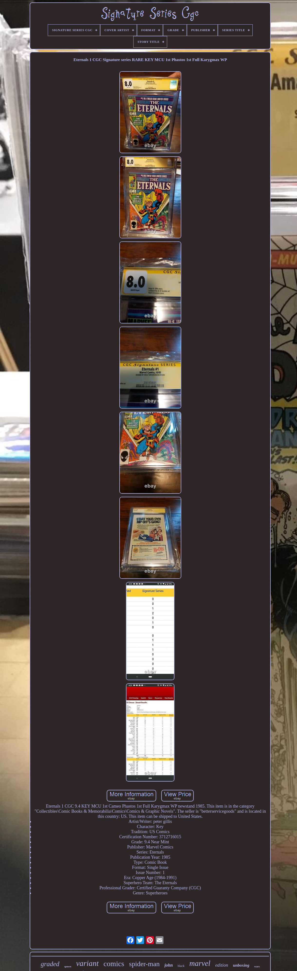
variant (87, 963)
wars (257, 966)
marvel (199, 963)
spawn (67, 966)
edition (221, 965)
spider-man (144, 964)
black (181, 966)
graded (50, 964)
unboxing (241, 965)
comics (114, 964)
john (168, 965)
